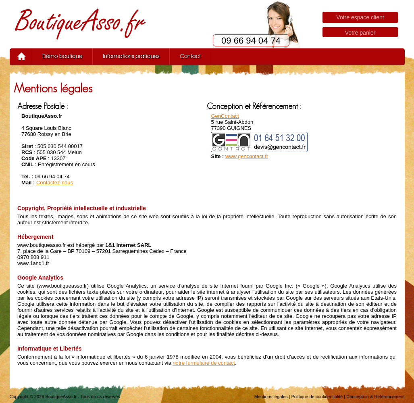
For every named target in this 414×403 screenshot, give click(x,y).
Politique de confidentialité (317, 396)
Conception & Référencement (375, 396)
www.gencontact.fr (246, 156)
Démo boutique (62, 56)
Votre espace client (360, 17)
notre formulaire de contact (204, 363)
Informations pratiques (131, 56)
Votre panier (360, 32)
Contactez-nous (54, 183)
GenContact (225, 116)
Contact (190, 56)
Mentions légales (271, 396)
